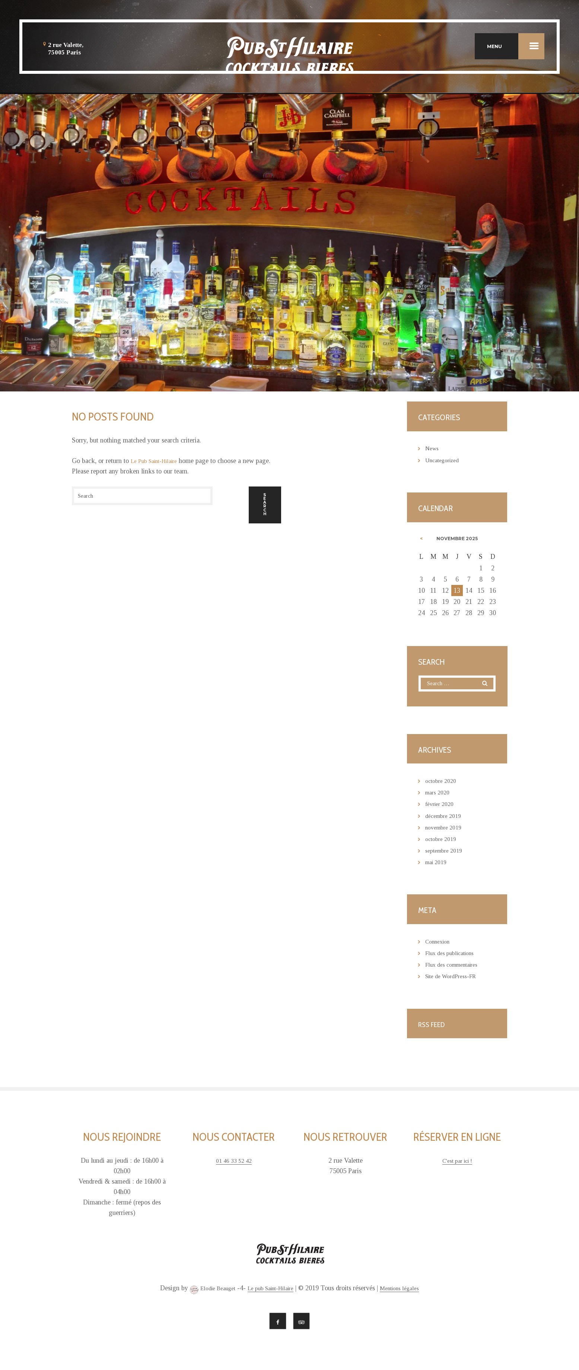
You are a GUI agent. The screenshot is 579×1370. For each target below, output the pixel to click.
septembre (446, 852)
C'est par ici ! (457, 1162)
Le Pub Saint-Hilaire (159, 460)
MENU (515, 46)
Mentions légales (408, 1290)
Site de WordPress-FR (455, 978)
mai (438, 863)
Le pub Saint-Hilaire (271, 1290)
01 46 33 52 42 (233, 1162)
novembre (446, 829)
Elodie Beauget (204, 1291)
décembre (446, 817)
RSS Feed (433, 1026)
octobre (443, 783)
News (432, 448)
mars (439, 794)
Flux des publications (454, 954)
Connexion (440, 943)
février (441, 806)
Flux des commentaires (456, 966)
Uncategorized (445, 460)
